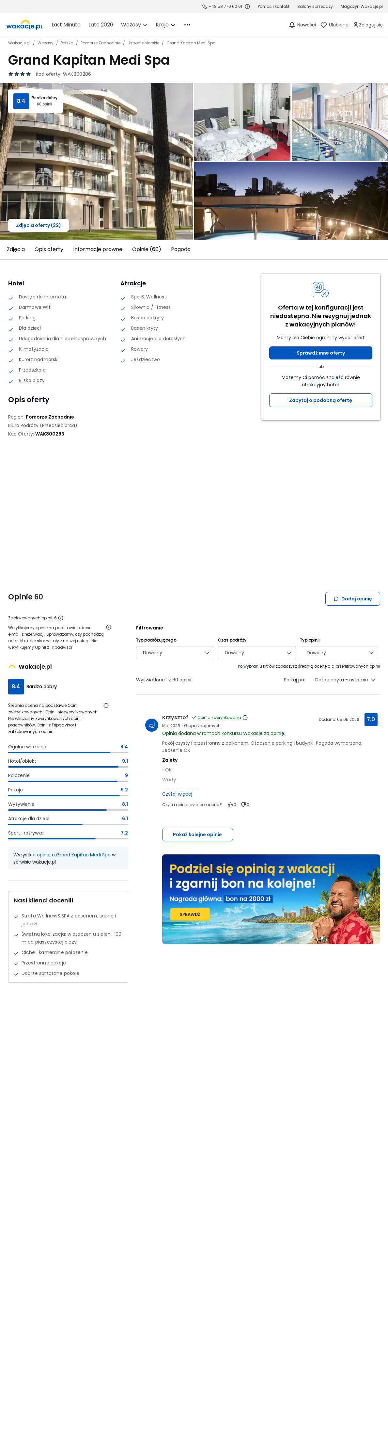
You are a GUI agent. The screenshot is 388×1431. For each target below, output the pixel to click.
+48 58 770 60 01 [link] (225, 6)
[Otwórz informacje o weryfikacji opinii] (108, 627)
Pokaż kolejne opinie (197, 834)
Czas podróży (232, 640)
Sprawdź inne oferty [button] (321, 353)
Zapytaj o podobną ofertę (320, 400)
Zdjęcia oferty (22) (38, 225)
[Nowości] (302, 25)
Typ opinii (309, 640)
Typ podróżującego (156, 640)
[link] (24, 25)
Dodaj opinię (353, 599)
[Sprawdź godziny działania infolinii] (247, 6)
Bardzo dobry (45, 98)
